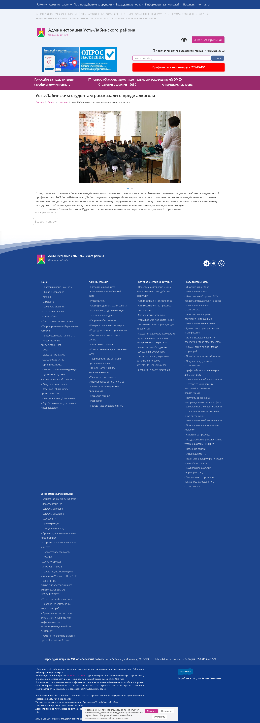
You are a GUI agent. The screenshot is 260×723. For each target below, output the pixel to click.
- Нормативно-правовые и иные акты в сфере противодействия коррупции (154, 291)
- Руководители (97, 300)
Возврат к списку (46, 221)
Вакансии (189, 4)
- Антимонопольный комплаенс (58, 379)
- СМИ (44, 349)
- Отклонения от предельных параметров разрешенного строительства (201, 482)
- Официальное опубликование (58, 398)
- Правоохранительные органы (58, 335)
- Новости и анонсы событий (56, 287)
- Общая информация (52, 292)
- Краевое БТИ (48, 518)
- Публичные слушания (53, 374)
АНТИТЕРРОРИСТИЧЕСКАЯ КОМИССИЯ (57, 13)
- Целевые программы (53, 354)
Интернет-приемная (208, 40)
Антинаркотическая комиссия (100, 13)
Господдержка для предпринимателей (145, 13)
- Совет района (49, 316)
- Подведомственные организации (108, 330)
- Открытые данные (99, 395)
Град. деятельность (129, 4)
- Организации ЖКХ (51, 364)
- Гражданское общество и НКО (106, 405)
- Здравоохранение (51, 503)
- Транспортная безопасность (57, 599)
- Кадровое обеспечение (102, 320)
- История (46, 296)
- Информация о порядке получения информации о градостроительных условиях (201, 319)
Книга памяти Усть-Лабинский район (133, 18)
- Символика (47, 301)
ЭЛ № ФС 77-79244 (76, 675)
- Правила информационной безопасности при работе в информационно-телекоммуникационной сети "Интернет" (56, 622)
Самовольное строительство (89, 18)
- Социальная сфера (52, 508)
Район (41, 4)
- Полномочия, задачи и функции (106, 310)
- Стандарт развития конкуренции (59, 369)
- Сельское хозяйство (52, 359)
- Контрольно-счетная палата (57, 321)
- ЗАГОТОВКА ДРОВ (51, 566)
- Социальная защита (52, 513)
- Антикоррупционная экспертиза (154, 300)
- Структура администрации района (108, 305)
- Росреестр (95, 400)
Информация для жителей (163, 4)
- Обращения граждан (101, 344)
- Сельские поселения (53, 311)
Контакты (203, 4)
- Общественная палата (54, 384)
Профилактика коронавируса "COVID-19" (178, 67)
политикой (105, 718)
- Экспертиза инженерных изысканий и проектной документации (199, 388)
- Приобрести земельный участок (203, 356)
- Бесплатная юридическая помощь (60, 498)
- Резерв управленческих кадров (106, 325)
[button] (128, 188)
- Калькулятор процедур (197, 434)
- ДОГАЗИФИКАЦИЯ (51, 561)
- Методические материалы (151, 315)
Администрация (60, 4)
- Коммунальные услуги (53, 528)
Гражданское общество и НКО (191, 13)
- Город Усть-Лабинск (52, 306)
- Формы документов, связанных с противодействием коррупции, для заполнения (155, 324)
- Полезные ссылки (195, 448)
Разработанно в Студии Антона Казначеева (199, 678)
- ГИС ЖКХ (46, 556)
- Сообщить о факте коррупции (153, 369)
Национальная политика (51, 18)
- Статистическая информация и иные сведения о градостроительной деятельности (203, 416)
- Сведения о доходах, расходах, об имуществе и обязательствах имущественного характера (156, 338)
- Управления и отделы (101, 315)
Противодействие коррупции (94, 4)
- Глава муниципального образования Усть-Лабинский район (105, 291)
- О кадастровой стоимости (55, 552)
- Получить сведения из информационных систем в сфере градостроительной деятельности (203, 402)
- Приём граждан (50, 523)
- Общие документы (195, 453)
